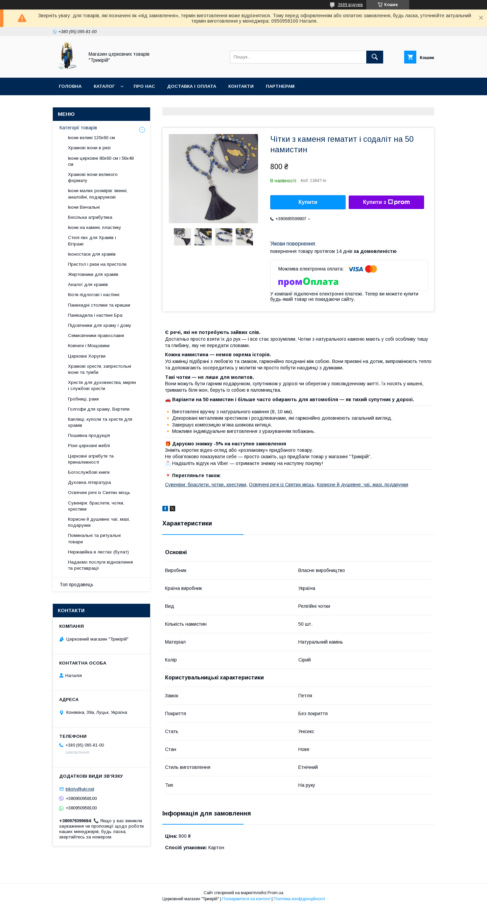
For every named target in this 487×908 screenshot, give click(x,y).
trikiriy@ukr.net (80, 789)
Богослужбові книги (89, 472)
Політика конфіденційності (299, 899)
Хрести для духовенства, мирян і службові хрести (102, 385)
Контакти (241, 86)
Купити (308, 202)
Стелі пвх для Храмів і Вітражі (92, 240)
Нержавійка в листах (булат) (98, 551)
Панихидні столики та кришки (99, 305)
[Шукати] (374, 57)
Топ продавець (76, 584)
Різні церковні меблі (89, 445)
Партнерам (280, 86)
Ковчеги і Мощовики (89, 345)
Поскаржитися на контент (246, 899)
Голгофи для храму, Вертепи (99, 409)
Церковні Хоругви (87, 356)
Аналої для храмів (88, 284)
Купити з (386, 202)
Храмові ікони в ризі (89, 147)
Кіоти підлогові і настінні (93, 294)
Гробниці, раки (83, 398)
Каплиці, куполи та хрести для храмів (100, 422)
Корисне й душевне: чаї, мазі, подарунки (362, 484)
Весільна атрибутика (90, 217)
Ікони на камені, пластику (94, 227)
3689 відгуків (350, 4)
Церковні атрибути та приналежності (91, 459)
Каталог (104, 86)
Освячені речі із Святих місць (281, 484)
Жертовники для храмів (93, 274)
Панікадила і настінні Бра (95, 315)
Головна (70, 86)
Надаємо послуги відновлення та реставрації (100, 565)
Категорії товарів (78, 127)
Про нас (144, 86)
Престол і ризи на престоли (97, 264)
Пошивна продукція (89, 435)
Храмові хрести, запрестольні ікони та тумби (99, 369)
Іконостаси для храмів (92, 254)
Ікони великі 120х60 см (91, 137)
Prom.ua (275, 892)
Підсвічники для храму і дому (99, 325)
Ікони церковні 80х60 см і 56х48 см (101, 161)
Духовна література (89, 482)
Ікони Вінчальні (84, 207)
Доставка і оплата (191, 86)
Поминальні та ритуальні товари (94, 538)
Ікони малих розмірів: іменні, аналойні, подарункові (97, 193)
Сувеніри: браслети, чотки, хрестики (205, 484)
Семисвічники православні (96, 335)
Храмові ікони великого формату (93, 177)
